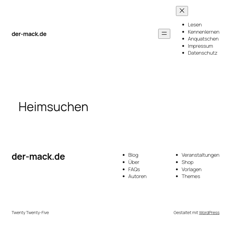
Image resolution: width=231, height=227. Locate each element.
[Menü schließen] (182, 11)
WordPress (209, 212)
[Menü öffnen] (164, 34)
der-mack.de (28, 34)
